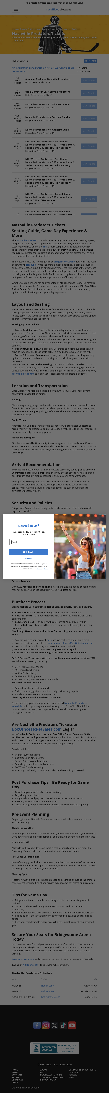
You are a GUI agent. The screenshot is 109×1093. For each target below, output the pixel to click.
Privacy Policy (39, 568)
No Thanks (29, 559)
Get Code (28, 552)
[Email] (28, 542)
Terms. (46, 568)
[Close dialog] (103, 517)
